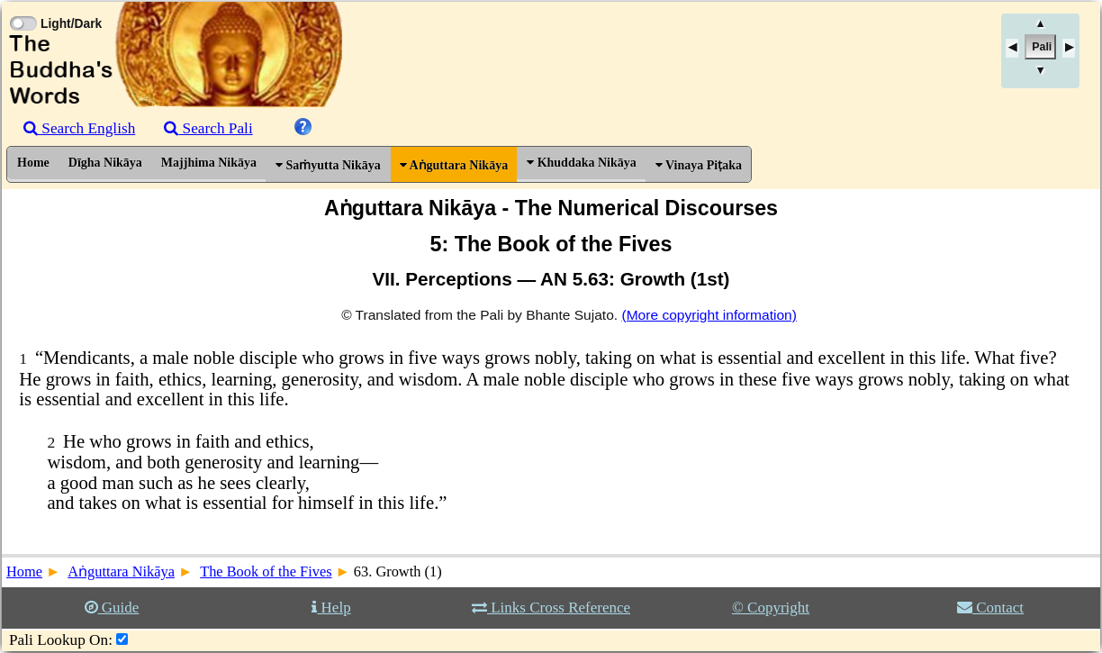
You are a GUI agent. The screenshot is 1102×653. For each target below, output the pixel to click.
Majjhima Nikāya (209, 162)
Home (33, 162)
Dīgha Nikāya (105, 162)
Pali (1042, 47)
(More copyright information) (708, 314)
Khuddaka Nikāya (582, 162)
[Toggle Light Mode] (22, 7)
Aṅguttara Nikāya (454, 165)
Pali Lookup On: (61, 639)
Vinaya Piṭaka (698, 165)
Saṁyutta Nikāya (328, 165)
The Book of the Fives (265, 571)
